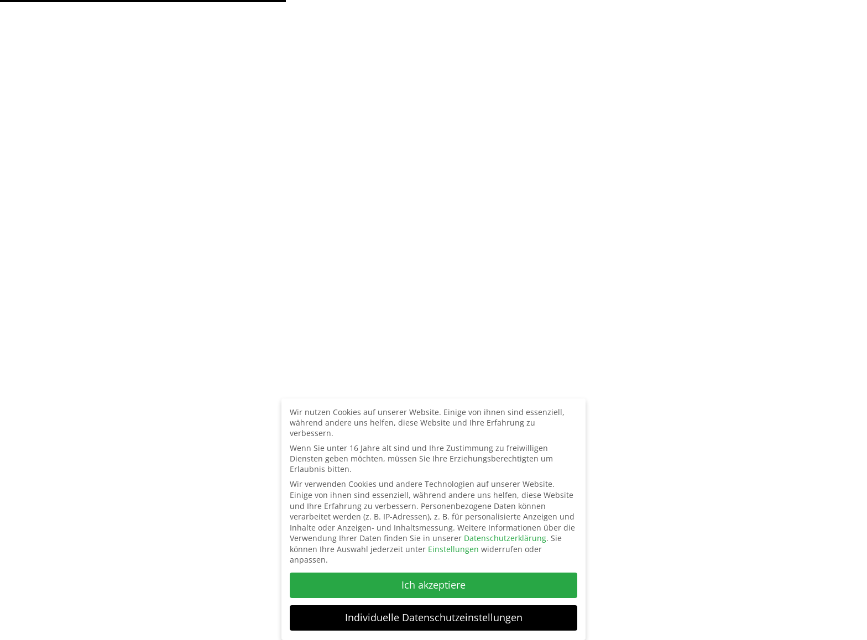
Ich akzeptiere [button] (433, 584)
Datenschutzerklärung (505, 538)
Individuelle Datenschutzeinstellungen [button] (434, 617)
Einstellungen (453, 549)
